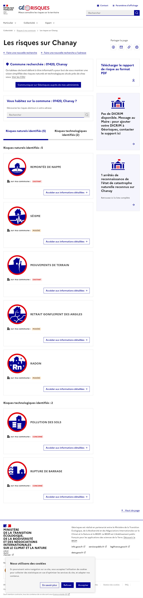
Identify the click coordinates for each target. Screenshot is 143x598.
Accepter (83, 585)
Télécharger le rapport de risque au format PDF (117, 69)
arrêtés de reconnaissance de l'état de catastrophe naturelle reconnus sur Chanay (117, 183)
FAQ (126, 585)
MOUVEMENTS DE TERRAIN (49, 265)
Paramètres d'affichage (127, 5)
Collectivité (29, 22)
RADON (35, 363)
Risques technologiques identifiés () (71, 133)
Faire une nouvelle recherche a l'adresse (65, 52)
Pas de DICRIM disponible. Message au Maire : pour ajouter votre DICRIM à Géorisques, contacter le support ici (118, 123)
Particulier (8, 22)
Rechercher (87, 115)
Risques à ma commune (26, 30)
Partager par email (121, 47)
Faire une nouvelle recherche (21, 52)
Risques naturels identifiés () (26, 131)
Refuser (68, 585)
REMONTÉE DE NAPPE (45, 167)
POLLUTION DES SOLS (45, 422)
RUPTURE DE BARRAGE (46, 471)
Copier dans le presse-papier (129, 47)
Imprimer (137, 47)
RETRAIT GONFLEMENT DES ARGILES (56, 314)
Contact (104, 5)
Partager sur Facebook (113, 47)
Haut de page (132, 510)
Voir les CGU (18, 77)
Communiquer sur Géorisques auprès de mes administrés (48, 84)
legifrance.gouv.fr (118, 546)
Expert (48, 22)
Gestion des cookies (111, 585)
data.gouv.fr (77, 552)
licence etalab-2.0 (60, 594)
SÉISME (35, 216)
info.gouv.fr (77, 546)
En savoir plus (49, 585)
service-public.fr (96, 546)
